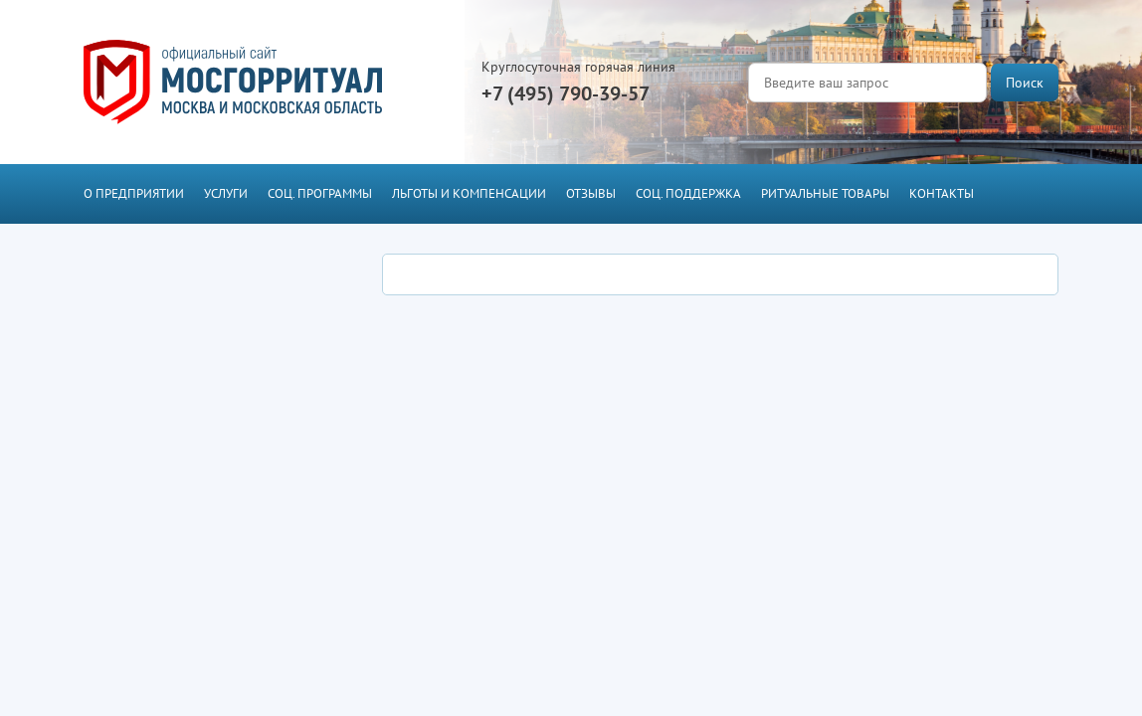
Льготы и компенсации (469, 193)
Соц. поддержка (688, 193)
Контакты (941, 193)
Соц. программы (320, 193)
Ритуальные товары (825, 193)
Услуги (226, 193)
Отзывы (591, 193)
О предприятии (134, 193)
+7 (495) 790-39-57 (565, 93)
